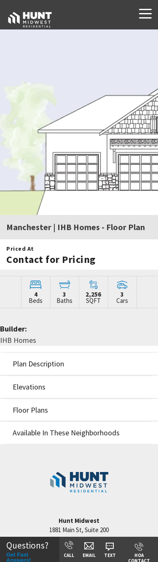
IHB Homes (18, 340)
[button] (79, 363)
